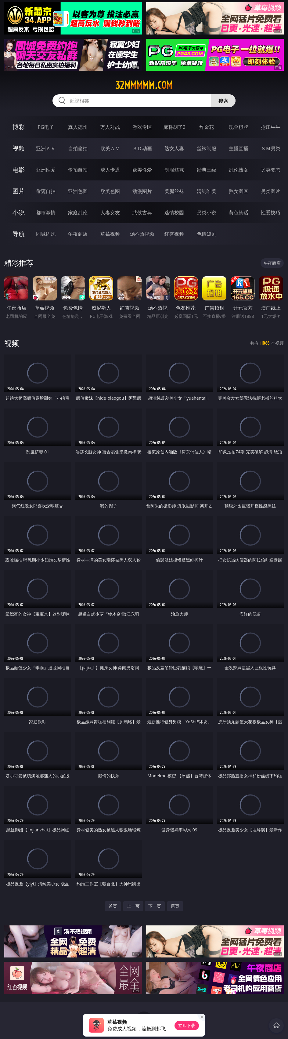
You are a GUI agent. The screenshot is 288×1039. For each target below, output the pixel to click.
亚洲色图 (78, 191)
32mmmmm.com (143, 85)
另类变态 (270, 169)
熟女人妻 (174, 148)
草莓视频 (110, 234)
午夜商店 (78, 234)
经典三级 (206, 169)
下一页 (154, 906)
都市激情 (46, 212)
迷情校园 (174, 212)
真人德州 (78, 127)
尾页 (175, 906)
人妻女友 (110, 212)
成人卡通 (110, 169)
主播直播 (238, 148)
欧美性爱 (142, 169)
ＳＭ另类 (270, 148)
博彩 (19, 127)
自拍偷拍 (78, 148)
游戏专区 (142, 127)
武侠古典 (142, 212)
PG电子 (46, 127)
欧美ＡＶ (110, 148)
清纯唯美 (206, 191)
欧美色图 (110, 191)
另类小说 (206, 212)
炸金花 (206, 127)
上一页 (133, 906)
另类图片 (270, 191)
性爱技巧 (270, 212)
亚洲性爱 (46, 169)
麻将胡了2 (174, 127)
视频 (19, 148)
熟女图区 (238, 191)
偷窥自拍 (46, 191)
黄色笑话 (238, 212)
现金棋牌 (238, 127)
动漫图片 (142, 191)
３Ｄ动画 (142, 148)
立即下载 (186, 1025)
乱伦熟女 (238, 169)
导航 (19, 234)
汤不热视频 (142, 234)
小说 (19, 212)
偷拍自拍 (78, 169)
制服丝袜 (174, 169)
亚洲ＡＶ (46, 148)
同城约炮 (46, 234)
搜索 (223, 100)
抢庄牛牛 (270, 127)
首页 (113, 906)
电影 (19, 169)
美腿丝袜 (174, 191)
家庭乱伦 (78, 212)
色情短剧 (206, 234)
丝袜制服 (206, 148)
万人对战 (110, 127)
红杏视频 (174, 234)
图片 (19, 191)
